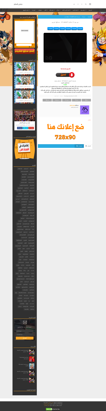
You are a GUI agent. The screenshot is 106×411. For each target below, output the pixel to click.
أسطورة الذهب (31, 204)
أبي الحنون (26, 188)
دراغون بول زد (25, 289)
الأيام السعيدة (18, 245)
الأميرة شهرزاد (25, 245)
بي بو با (61, 96)
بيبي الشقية (22, 273)
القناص (26, 256)
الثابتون (21, 251)
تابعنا (25, 128)
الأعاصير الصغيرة (31, 243)
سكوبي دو (32, 295)
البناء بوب (28, 248)
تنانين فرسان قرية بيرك (20, 278)
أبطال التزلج (32, 171)
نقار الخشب (22, 303)
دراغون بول (83, 10)
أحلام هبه (32, 193)
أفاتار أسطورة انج (31, 210)
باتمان (33, 265)
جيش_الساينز (18, 4)
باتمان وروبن (28, 265)
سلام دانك (26, 295)
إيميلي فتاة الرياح (20, 229)
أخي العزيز (32, 196)
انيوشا (20, 259)
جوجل (31, 128)
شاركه (76, 100)
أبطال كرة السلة (31, 182)
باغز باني (22, 265)
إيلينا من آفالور (27, 229)
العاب (45, 10)
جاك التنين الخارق (25, 287)
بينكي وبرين (20, 276)
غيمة (29, 301)
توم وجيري (26, 281)
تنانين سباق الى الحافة (30, 278)
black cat (32, 168)
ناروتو (27, 303)
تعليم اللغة (51, 10)
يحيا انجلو (32, 309)
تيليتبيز (21, 281)
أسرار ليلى (17, 201)
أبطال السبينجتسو (30, 177)
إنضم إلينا (25, 116)
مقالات (57, 10)
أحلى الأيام (20, 193)
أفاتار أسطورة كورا (23, 210)
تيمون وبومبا (31, 284)
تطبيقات (40, 10)
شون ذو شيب (26, 298)
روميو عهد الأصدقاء (22, 292)
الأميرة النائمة (32, 245)
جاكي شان (18, 287)
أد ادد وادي (26, 196)
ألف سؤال (24, 212)
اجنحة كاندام (31, 232)
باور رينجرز (25, 267)
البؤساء (32, 248)
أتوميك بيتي (20, 188)
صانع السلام (20, 298)
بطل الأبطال (20, 267)
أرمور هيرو (18, 199)
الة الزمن (19, 248)
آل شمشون (26, 168)
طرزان (33, 301)
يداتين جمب (26, 309)
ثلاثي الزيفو (19, 284)
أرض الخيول (32, 199)
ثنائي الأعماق (31, 287)
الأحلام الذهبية (31, 240)
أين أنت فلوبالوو (26, 226)
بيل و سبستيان (26, 276)
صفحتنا (20, 128)
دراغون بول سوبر (31, 292)
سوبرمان (20, 295)
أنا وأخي (20, 221)
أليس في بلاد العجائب (30, 218)
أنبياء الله (32, 223)
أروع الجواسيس (24, 201)
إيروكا (33, 229)
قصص (25, 301)
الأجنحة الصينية (24, 237)
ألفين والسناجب (25, 215)
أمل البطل (22, 218)
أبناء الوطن (32, 188)
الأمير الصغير (20, 243)
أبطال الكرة (24, 177)
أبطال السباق (24, 174)
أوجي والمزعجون (26, 223)
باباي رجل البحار (21, 262)
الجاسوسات (32, 254)
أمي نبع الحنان (31, 221)
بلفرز (28, 270)
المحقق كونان (31, 259)
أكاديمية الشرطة (31, 212)
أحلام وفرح (26, 193)
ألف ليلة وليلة (18, 212)
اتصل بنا (33, 10)
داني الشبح (32, 289)
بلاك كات (32, 270)
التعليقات (88, 146)
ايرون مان (27, 262)
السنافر (19, 254)
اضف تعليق (56, 96)
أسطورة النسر (24, 204)
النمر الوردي (25, 259)
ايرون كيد (32, 262)
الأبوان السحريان (31, 237)
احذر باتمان (25, 232)
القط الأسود (32, 256)
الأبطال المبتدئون (23, 234)
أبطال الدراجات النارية (24, 171)
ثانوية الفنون (25, 284)
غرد (86, 100)
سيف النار (32, 298)
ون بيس (19, 306)
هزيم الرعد (32, 306)
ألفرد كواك (32, 215)
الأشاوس (25, 240)
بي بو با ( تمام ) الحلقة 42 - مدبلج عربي (65, 22)
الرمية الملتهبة (25, 254)
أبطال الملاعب (24, 179)
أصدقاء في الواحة (30, 207)
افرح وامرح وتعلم (31, 234)
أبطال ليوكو (32, 185)
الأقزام (25, 243)
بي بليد (32, 273)
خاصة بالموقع (26, 10)
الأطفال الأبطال (19, 240)
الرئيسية (90, 10)
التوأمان (26, 251)
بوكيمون (20, 270)
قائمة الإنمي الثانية (66, 10)
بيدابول (32, 276)
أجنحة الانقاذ (25, 190)
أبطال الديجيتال (31, 174)
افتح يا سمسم (19, 232)
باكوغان (17, 265)
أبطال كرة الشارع (24, 182)
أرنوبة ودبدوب (31, 201)
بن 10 (25, 270)
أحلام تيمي (18, 190)
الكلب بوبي (21, 256)
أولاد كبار (32, 226)
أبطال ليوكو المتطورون (24, 185)
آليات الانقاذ (20, 168)
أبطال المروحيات (31, 179)
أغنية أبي (24, 207)
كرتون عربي (32, 303)
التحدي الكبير (31, 251)
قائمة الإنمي (75, 10)
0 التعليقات (79, 146)
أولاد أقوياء (19, 223)
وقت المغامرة (25, 306)
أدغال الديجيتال (19, 196)
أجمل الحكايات (31, 190)
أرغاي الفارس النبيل (24, 199)
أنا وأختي (25, 221)
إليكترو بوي (19, 226)
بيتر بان (17, 273)
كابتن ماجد (20, 301)
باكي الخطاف (31, 267)
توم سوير (32, 281)
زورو (16, 292)
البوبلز (23, 248)
